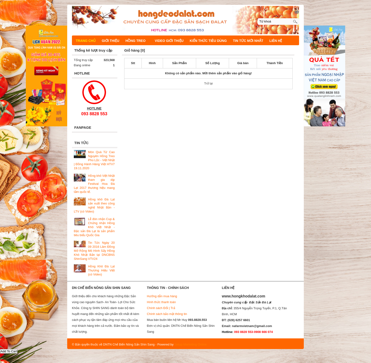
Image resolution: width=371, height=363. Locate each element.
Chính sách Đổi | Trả (161, 308)
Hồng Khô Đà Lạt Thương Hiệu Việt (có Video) (101, 270)
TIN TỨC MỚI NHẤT (248, 41)
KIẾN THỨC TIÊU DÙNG (208, 41)
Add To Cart (8, 351)
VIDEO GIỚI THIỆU (169, 41)
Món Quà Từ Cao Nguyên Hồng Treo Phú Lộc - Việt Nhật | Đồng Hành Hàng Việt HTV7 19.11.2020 (94, 160)
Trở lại (208, 83)
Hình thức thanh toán (161, 302)
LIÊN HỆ (275, 41)
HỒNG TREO (137, 41)
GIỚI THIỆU (110, 41)
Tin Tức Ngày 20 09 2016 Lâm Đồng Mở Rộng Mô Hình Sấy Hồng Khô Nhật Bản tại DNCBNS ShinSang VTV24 (94, 251)
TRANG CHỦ (86, 41)
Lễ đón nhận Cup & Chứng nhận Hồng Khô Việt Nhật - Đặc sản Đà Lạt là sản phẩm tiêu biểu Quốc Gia (94, 227)
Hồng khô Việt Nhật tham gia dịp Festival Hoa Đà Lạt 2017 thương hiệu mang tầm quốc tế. (94, 184)
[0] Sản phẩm (283, 11)
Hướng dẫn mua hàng (162, 296)
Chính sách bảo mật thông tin (167, 314)
